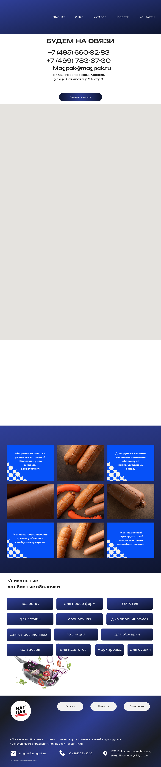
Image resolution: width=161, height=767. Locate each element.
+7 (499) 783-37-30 (79, 60)
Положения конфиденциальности (23, 760)
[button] (80, 97)
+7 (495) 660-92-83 (79, 52)
